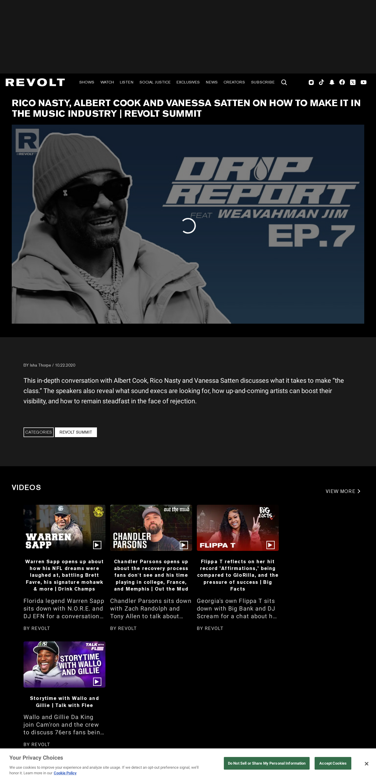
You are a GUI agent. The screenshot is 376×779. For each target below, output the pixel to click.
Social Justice (155, 82)
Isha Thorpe (40, 365)
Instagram (311, 82)
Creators (234, 82)
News (212, 82)
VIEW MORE (340, 491)
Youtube (364, 83)
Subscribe (263, 82)
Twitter (353, 82)
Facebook (342, 82)
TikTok (321, 82)
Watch (107, 82)
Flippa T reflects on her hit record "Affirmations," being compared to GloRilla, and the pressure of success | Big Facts (237, 575)
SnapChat (332, 82)
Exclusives (188, 82)
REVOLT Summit (76, 432)
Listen (126, 82)
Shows (86, 82)
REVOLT (40, 628)
